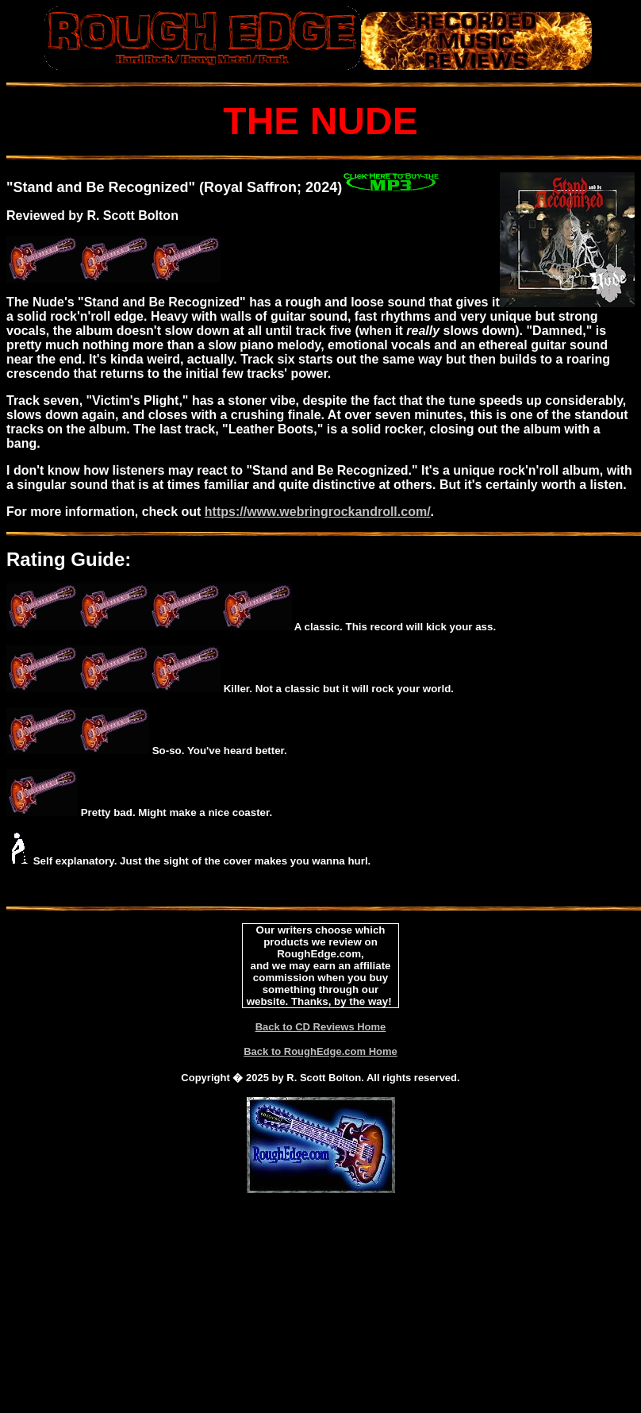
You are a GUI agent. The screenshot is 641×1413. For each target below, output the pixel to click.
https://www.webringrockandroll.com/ (318, 511)
